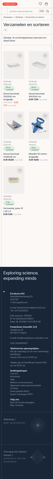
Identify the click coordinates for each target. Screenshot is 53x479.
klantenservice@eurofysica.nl (31, 307)
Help (12, 379)
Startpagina (8, 17)
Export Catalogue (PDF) (21, 394)
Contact (14, 373)
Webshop (19, 17)
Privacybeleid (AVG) (19, 391)
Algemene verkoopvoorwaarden (25, 385)
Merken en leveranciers (21, 382)
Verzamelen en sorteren (35, 17)
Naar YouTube (16, 405)
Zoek (41, 11)
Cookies (14, 388)
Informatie (15, 376)
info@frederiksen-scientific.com (32, 338)
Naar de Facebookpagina (22, 402)
